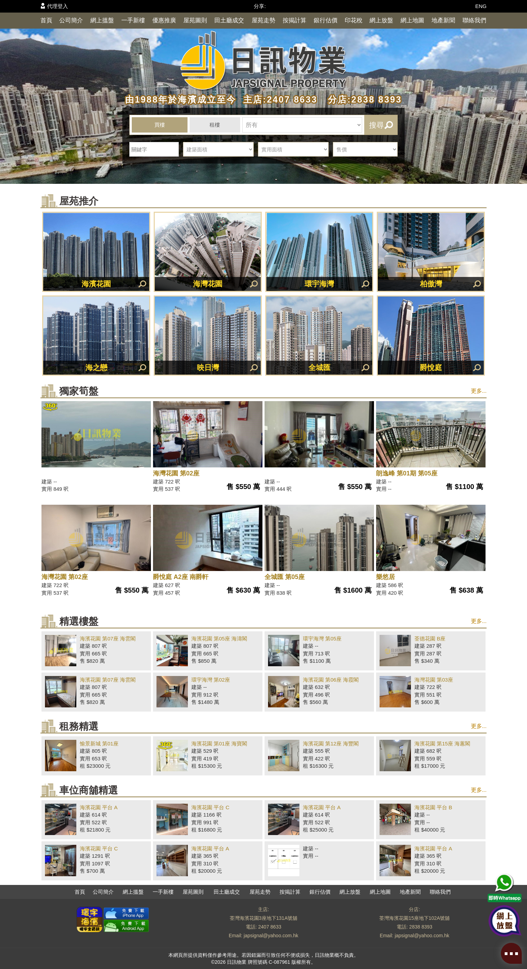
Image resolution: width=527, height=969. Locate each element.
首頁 (46, 20)
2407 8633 (269, 927)
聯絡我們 (474, 20)
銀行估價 (325, 20)
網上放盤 (381, 20)
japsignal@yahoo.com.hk (271, 935)
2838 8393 (420, 927)
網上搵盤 (102, 20)
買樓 (159, 125)
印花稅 (353, 20)
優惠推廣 (164, 20)
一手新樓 (133, 20)
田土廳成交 (229, 20)
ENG (481, 6)
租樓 (214, 125)
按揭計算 (294, 20)
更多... (479, 391)
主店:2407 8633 (278, 99)
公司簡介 (71, 20)
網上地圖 (412, 20)
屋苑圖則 (195, 20)
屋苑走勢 (263, 20)
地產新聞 (443, 20)
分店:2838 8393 (361, 99)
